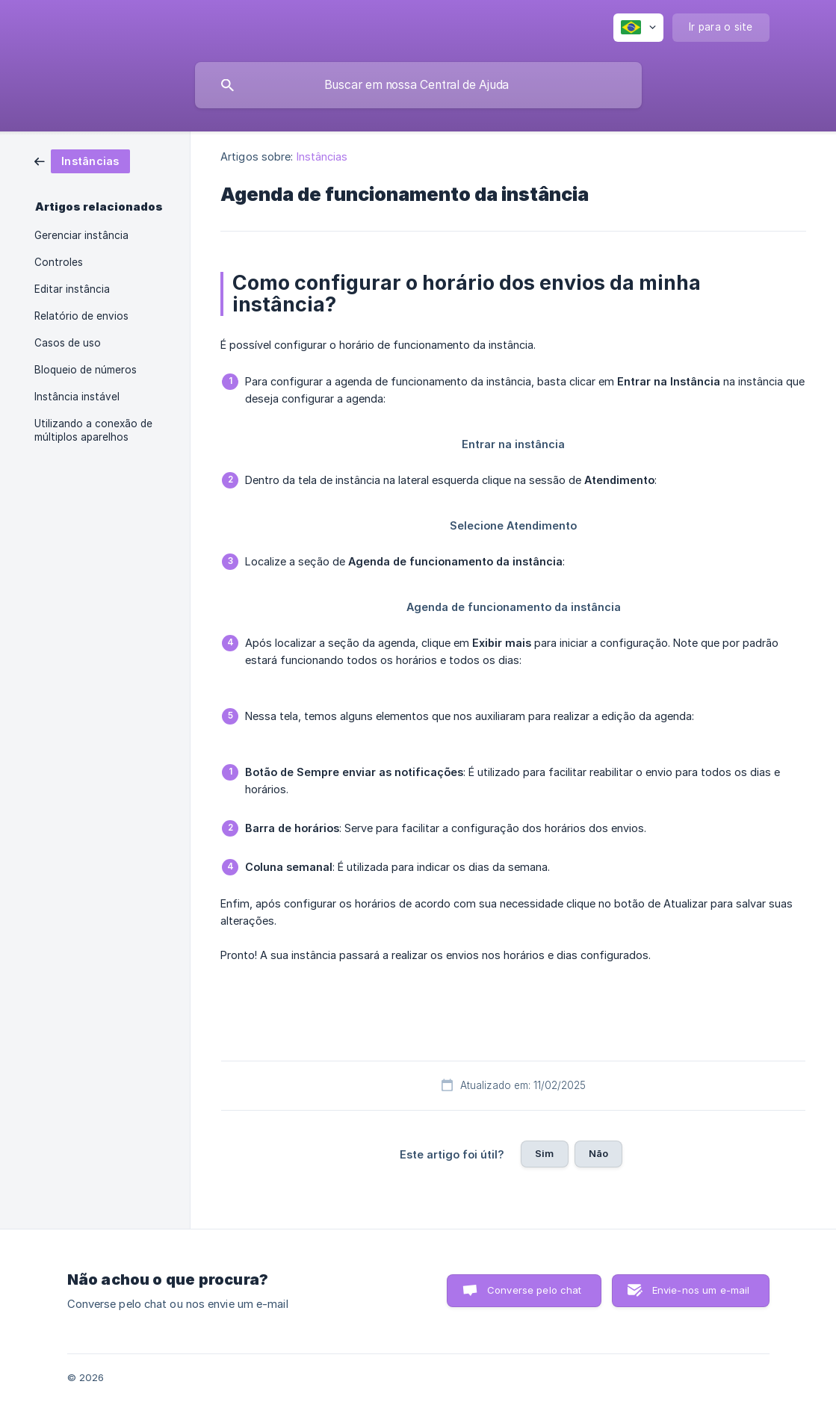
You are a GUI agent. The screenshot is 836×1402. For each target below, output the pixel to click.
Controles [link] (58, 262)
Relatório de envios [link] (81, 316)
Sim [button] (544, 1153)
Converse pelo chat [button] (534, 1290)
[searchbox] (418, 85)
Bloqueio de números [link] (85, 370)
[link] (82, 160)
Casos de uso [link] (67, 343)
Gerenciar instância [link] (81, 235)
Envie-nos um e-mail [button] (701, 1290)
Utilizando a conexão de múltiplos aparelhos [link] (93, 430)
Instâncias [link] (322, 156)
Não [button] (598, 1153)
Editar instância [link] (72, 289)
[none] (638, 27)
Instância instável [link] (77, 397)
